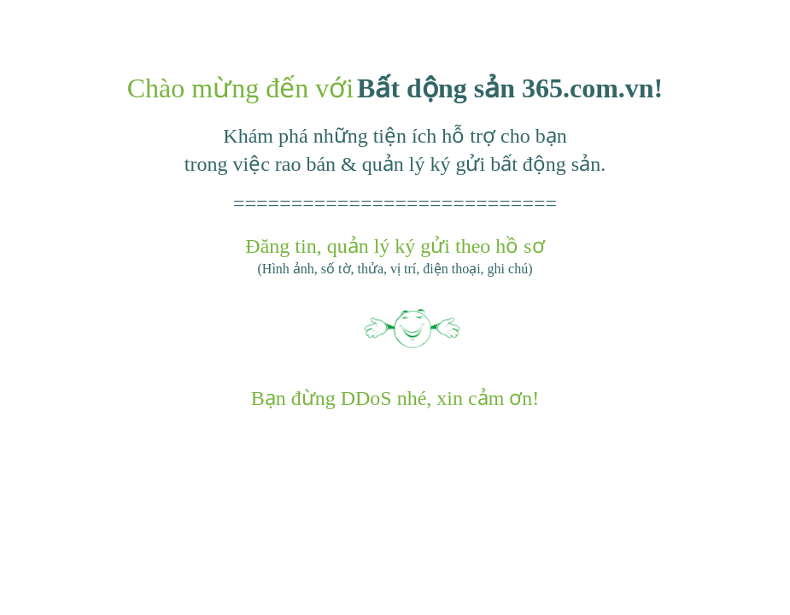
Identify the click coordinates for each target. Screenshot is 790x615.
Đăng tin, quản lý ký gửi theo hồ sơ (394, 246)
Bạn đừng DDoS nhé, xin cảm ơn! (395, 398)
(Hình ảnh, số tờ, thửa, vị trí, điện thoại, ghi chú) (395, 268)
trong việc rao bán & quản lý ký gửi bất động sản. (395, 164)
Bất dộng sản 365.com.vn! (510, 88)
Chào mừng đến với (240, 88)
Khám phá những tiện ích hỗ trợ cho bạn (394, 136)
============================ (395, 203)
